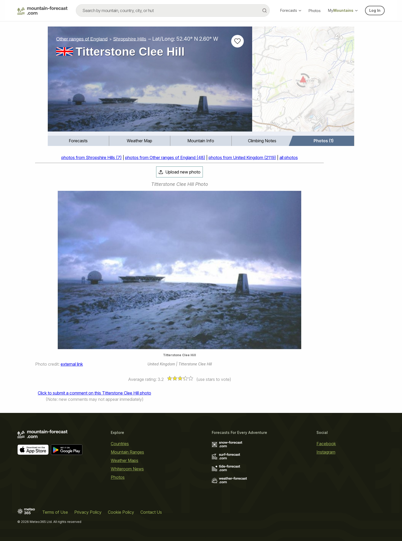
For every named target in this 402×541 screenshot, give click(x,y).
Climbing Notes (262, 140)
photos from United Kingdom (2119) (242, 157)
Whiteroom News (127, 468)
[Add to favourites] (237, 41)
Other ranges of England (82, 38)
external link (72, 364)
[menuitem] (78, 141)
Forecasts (290, 10)
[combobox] (173, 10)
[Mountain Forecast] (42, 10)
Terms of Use (55, 512)
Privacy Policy (88, 512)
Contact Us (151, 512)
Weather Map (139, 140)
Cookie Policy (121, 512)
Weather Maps (124, 460)
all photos (288, 157)
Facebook (326, 443)
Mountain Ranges (127, 452)
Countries (120, 443)
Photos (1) (324, 140)
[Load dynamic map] (303, 81)
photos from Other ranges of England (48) (165, 157)
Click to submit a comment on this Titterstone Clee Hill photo (94, 393)
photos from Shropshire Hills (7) (91, 157)
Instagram (325, 452)
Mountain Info (200, 140)
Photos (315, 10)
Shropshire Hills (129, 38)
